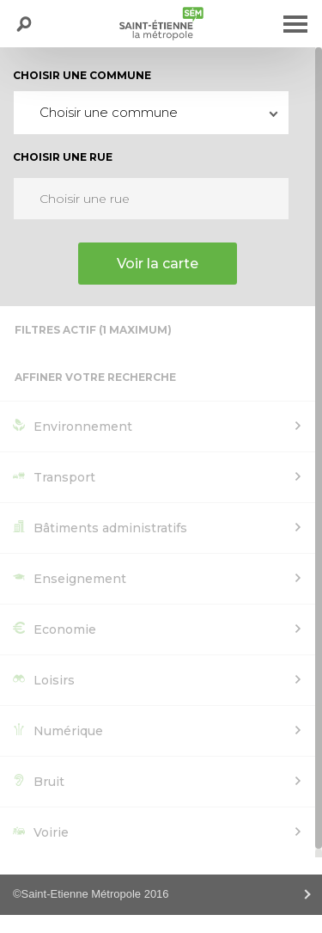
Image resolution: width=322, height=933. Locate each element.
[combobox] (151, 112)
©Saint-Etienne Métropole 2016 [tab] (91, 893)
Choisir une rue (62, 156)
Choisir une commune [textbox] (108, 112)
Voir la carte (157, 263)
